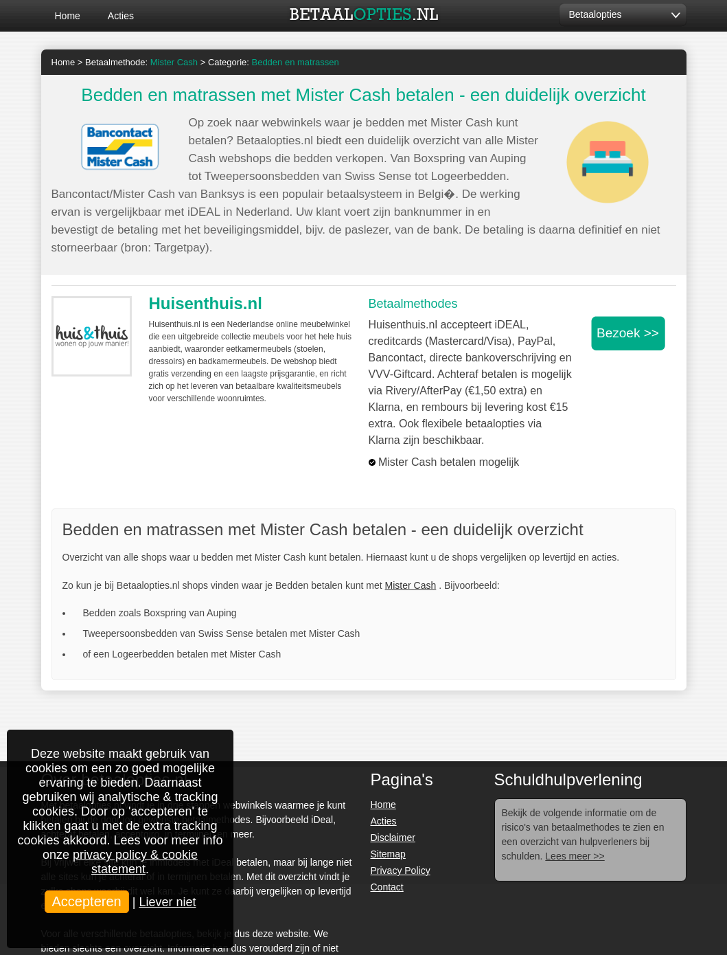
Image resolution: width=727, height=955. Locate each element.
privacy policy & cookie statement (135, 862)
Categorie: (273, 62)
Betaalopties (595, 14)
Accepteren (87, 901)
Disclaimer (393, 837)
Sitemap (388, 854)
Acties (121, 15)
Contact (387, 886)
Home (67, 15)
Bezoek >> (628, 333)
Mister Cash (411, 585)
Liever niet (167, 902)
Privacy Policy (400, 870)
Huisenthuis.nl (205, 303)
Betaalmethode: (141, 62)
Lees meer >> (574, 856)
